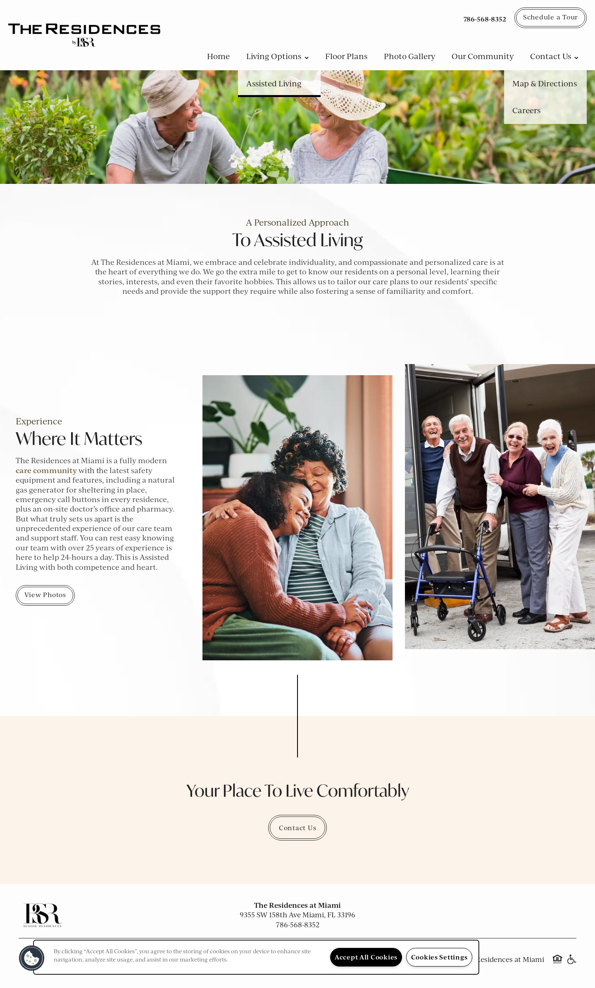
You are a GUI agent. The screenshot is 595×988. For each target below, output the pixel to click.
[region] (256, 957)
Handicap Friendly (571, 963)
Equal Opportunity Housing (557, 963)
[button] (550, 17)
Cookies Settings (439, 957)
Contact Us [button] (298, 828)
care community (46, 470)
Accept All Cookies (366, 957)
